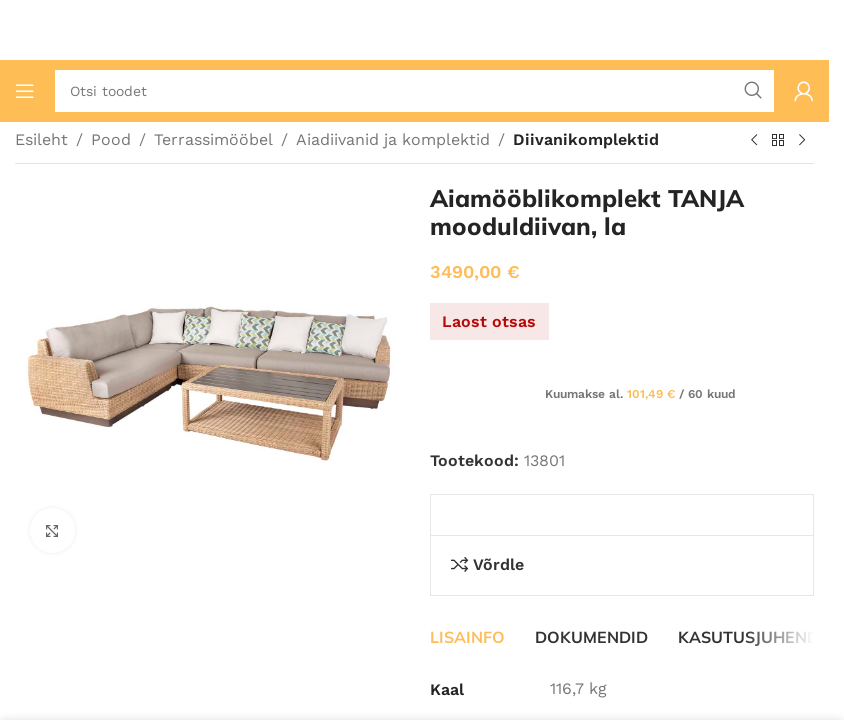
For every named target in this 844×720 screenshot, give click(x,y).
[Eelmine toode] (754, 141)
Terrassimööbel (213, 139)
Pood (111, 139)
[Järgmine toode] (802, 141)
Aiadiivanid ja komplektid (393, 139)
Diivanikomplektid (586, 139)
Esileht (41, 139)
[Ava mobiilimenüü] (25, 91)
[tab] (467, 637)
